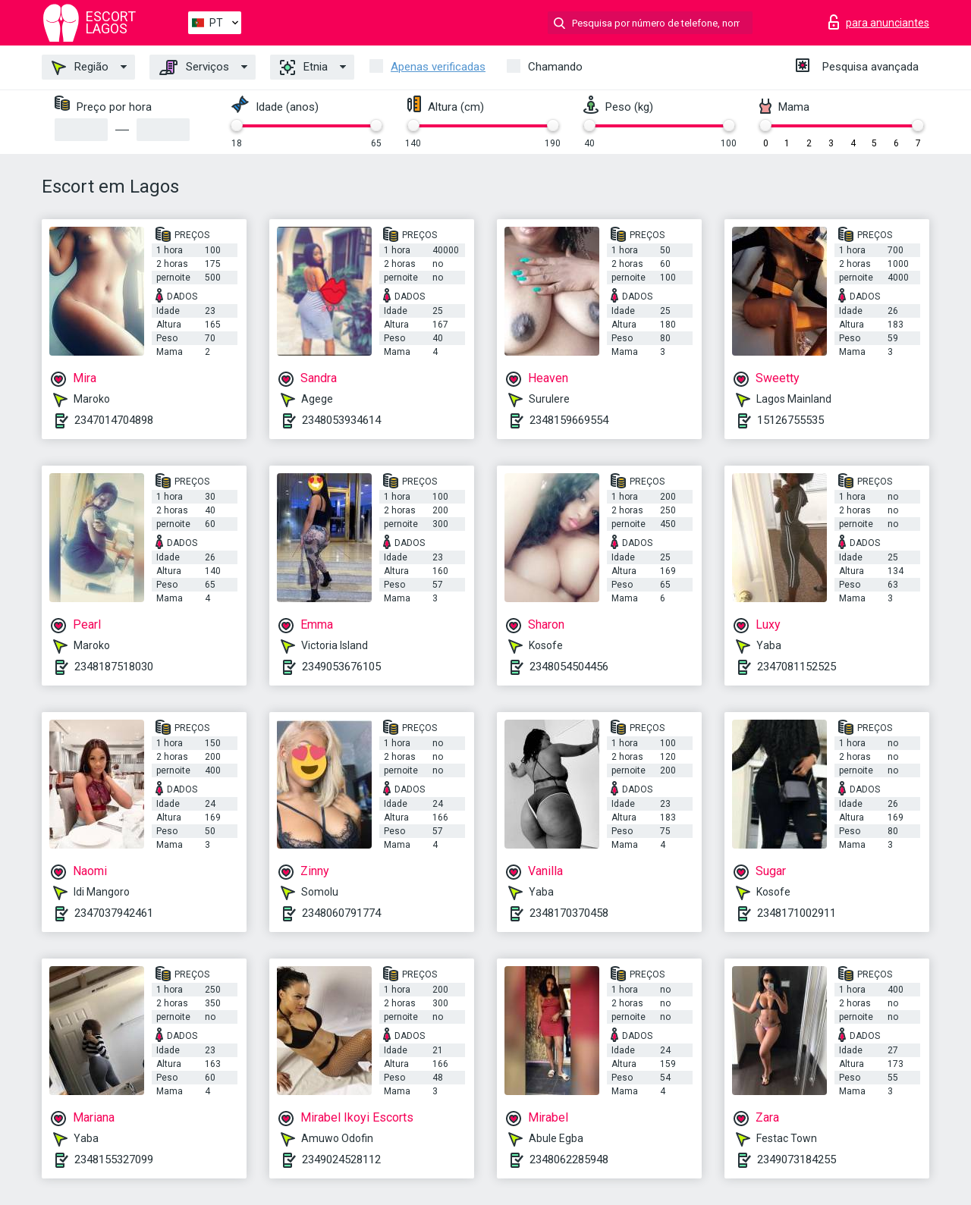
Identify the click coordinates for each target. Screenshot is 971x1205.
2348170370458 (568, 913)
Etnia (304, 67)
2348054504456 (568, 666)
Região (80, 67)
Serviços (194, 67)
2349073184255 (796, 1159)
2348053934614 (341, 420)
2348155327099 (113, 1159)
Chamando (555, 67)
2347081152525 (796, 666)
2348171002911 (796, 913)
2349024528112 (341, 1159)
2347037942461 (113, 913)
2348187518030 (113, 666)
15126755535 (790, 420)
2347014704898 (113, 420)
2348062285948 (568, 1159)
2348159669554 (568, 420)
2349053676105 (341, 666)
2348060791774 (341, 913)
